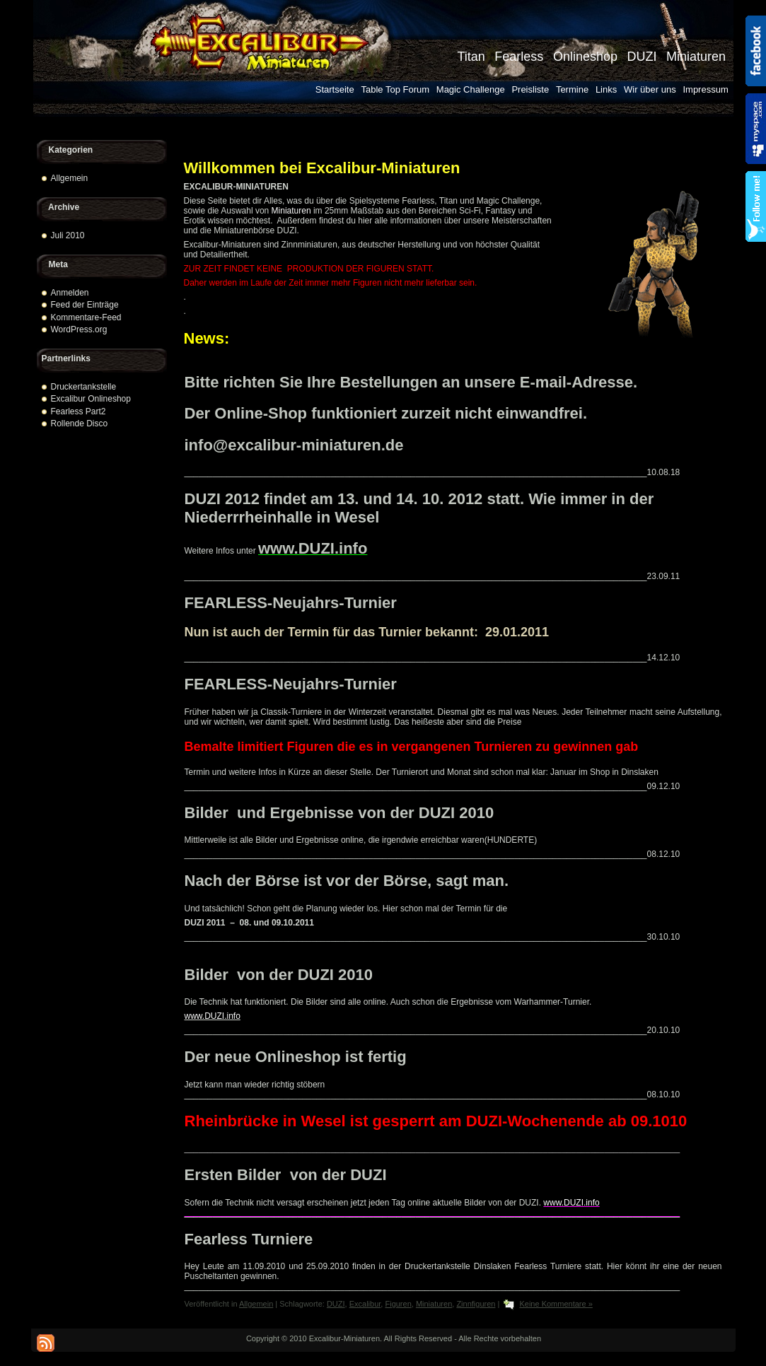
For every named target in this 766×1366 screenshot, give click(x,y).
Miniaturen (696, 56)
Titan (470, 56)
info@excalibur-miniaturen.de (294, 445)
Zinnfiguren (475, 1304)
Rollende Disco (79, 423)
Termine (572, 89)
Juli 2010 (68, 235)
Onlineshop (585, 56)
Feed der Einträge (85, 305)
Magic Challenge (470, 89)
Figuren (398, 1304)
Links (606, 89)
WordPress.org (79, 329)
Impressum (705, 89)
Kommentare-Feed (86, 317)
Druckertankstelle (84, 387)
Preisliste (530, 89)
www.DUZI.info (312, 548)
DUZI (641, 56)
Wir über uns (650, 89)
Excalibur (365, 1304)
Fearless (518, 56)
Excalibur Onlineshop (91, 399)
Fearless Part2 (78, 411)
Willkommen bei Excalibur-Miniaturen (322, 168)
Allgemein (69, 178)
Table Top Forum (395, 89)
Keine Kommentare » (555, 1304)
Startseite (334, 89)
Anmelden (70, 293)
